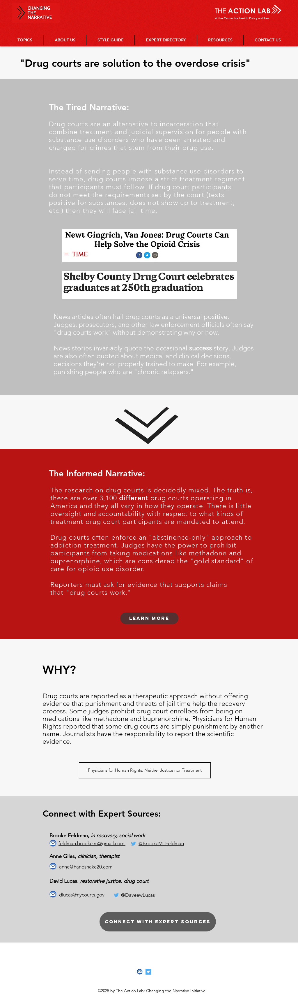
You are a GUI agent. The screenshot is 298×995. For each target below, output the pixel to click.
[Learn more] (149, 618)
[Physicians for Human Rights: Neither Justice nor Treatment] (145, 770)
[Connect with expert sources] (158, 921)
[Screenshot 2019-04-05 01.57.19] (140, 972)
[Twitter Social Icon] (148, 972)
